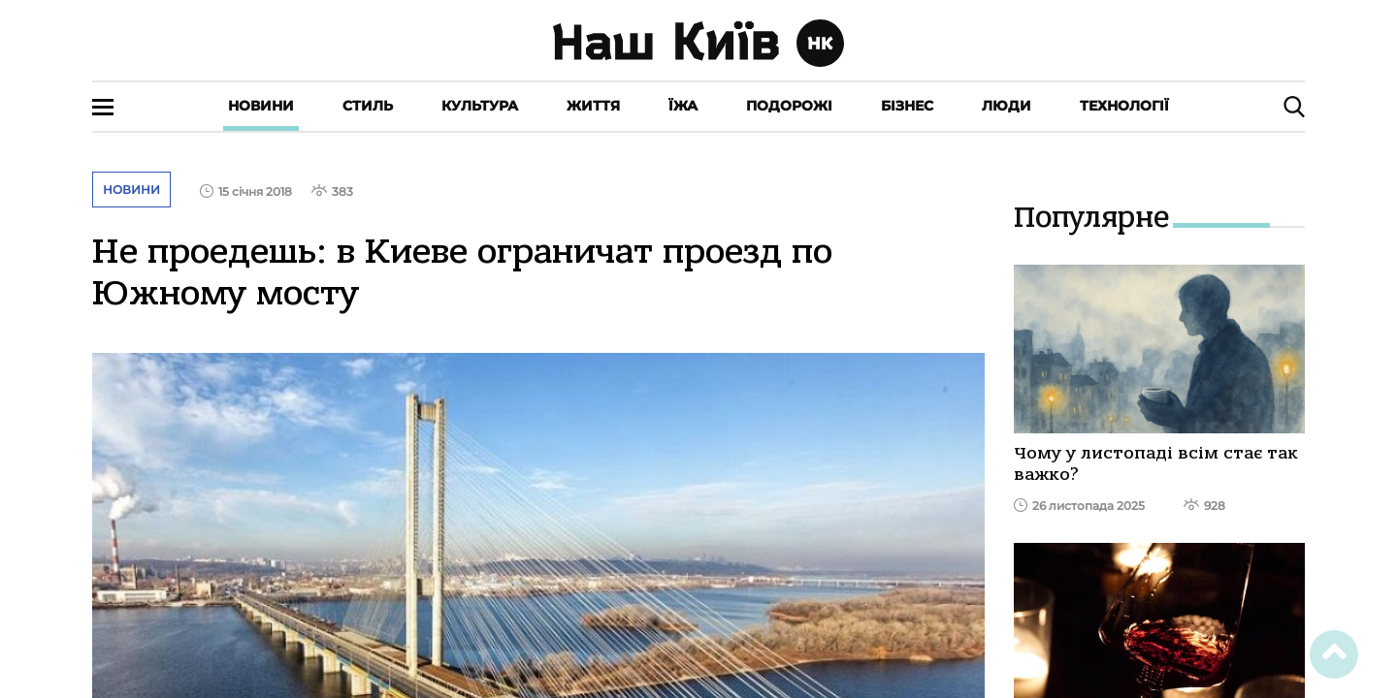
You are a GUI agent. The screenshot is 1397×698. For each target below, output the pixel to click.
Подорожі (789, 105)
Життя (593, 105)
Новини (261, 105)
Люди (1006, 105)
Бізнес (907, 105)
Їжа (683, 105)
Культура (479, 105)
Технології (1124, 105)
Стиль (367, 105)
